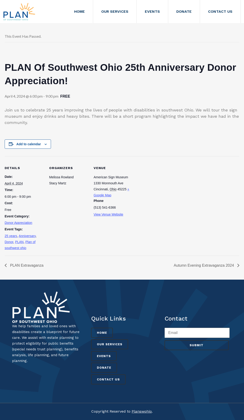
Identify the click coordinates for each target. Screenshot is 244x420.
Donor (9, 242)
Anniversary (27, 236)
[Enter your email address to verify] (197, 333)
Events (104, 356)
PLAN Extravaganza (26, 265)
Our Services (109, 344)
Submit (196, 345)
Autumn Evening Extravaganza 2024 (204, 265)
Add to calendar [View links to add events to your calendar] (28, 144)
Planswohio (142, 411)
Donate (104, 367)
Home (102, 332)
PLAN (19, 242)
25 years (11, 236)
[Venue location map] (162, 188)
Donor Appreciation (18, 223)
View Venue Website (108, 214)
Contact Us (108, 379)
